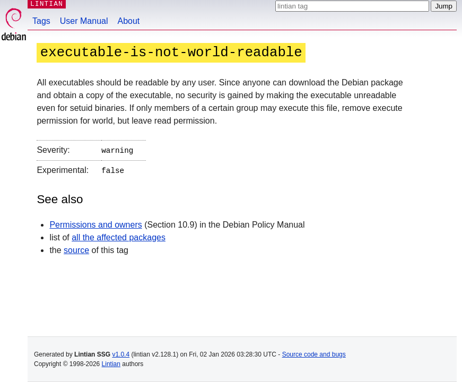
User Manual (84, 20)
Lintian (111, 364)
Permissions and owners (95, 222)
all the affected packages (118, 235)
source (76, 248)
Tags (41, 20)
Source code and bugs (314, 354)
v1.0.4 (120, 354)
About (129, 20)
